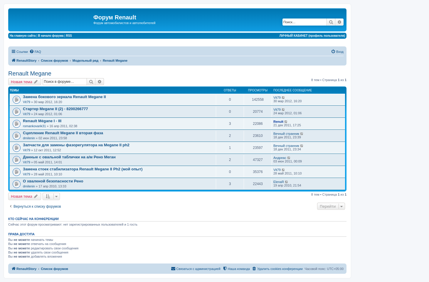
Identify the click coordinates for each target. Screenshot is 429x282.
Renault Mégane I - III (42, 121)
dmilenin (29, 138)
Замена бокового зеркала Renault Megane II (64, 97)
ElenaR (278, 182)
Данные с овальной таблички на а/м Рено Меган (69, 157)
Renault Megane (29, 73)
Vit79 (26, 102)
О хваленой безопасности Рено (53, 181)
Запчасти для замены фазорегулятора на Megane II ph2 (76, 145)
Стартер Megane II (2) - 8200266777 (55, 109)
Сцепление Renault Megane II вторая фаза (63, 133)
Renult (278, 121)
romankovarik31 (34, 126)
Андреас (279, 158)
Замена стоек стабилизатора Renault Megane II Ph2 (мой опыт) (82, 169)
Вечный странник (286, 133)
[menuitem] (35, 51)
